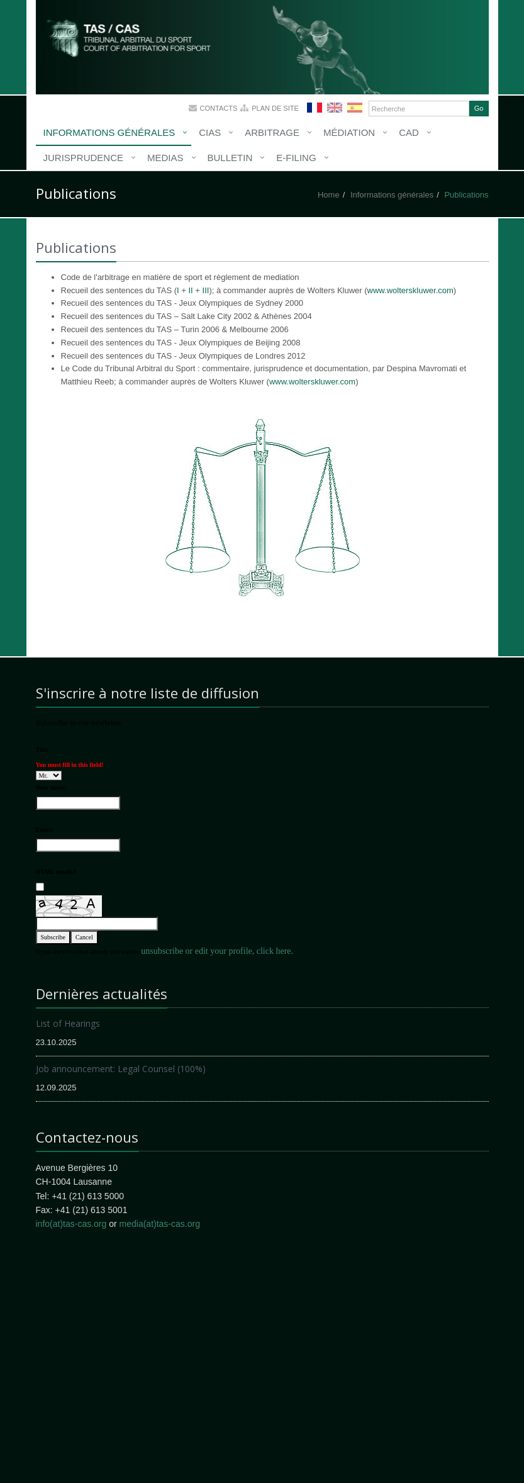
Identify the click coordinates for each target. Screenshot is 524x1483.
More (146, 44)
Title (42, 749)
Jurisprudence (83, 157)
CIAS (210, 132)
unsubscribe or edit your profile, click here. (217, 951)
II (190, 290)
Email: (45, 829)
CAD (409, 132)
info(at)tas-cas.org (71, 1224)
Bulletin (230, 157)
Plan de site (275, 108)
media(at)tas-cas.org (160, 1224)
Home (329, 194)
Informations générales (109, 132)
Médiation (349, 132)
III (206, 290)
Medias (165, 157)
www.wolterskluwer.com (410, 290)
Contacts (219, 108)
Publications (466, 194)
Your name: (51, 787)
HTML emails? (56, 871)
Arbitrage (272, 132)
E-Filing (296, 157)
